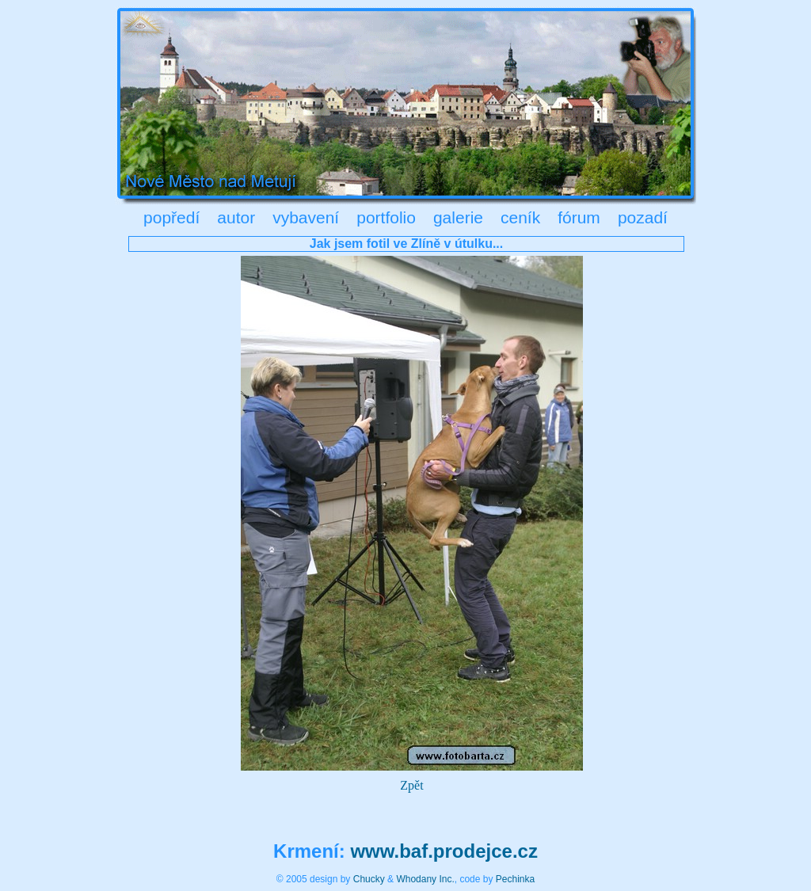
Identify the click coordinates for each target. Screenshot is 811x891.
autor (236, 217)
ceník (520, 217)
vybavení (305, 217)
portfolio (386, 217)
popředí (171, 217)
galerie (458, 217)
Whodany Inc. (425, 879)
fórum (579, 217)
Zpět (411, 785)
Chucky (369, 879)
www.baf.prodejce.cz (444, 851)
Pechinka (515, 879)
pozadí (643, 217)
